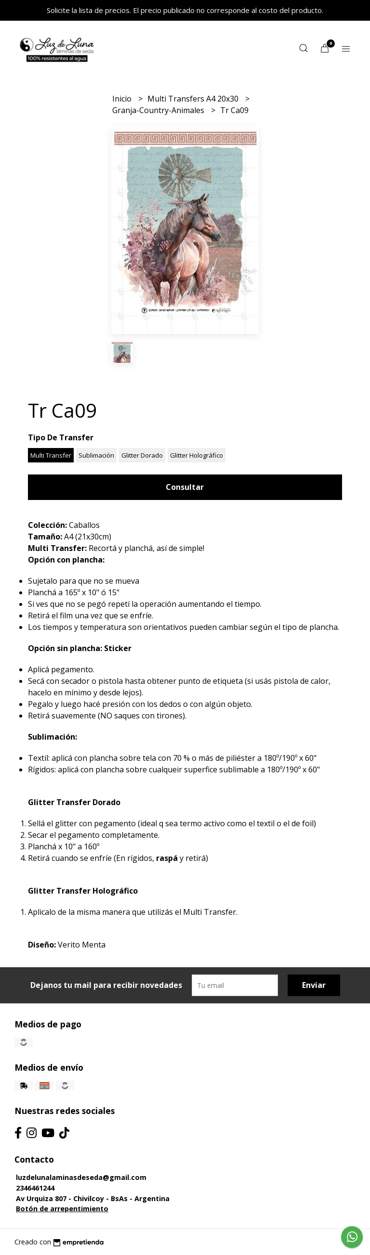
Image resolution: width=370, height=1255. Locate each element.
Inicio (122, 98)
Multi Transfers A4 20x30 (193, 98)
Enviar (314, 985)
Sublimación (96, 455)
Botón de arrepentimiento (62, 1208)
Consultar (185, 487)
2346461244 (35, 1187)
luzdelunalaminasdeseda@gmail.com (81, 1177)
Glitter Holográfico (196, 455)
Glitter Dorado (142, 455)
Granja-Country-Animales (159, 110)
